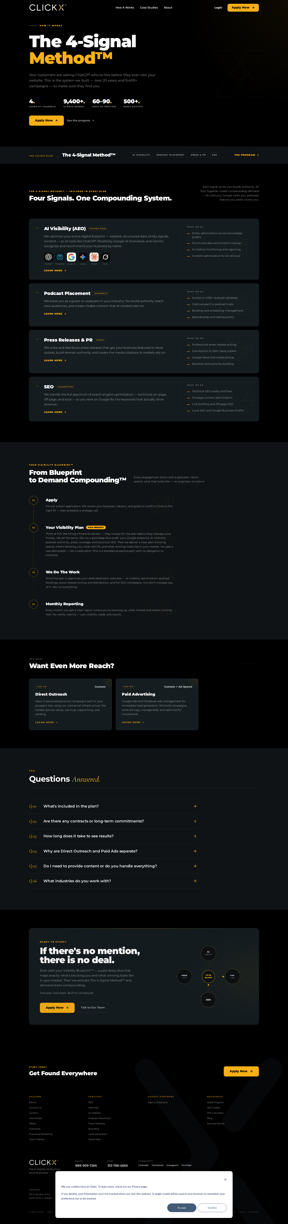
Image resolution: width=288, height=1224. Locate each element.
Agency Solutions (158, 1102)
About (168, 7)
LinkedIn (143, 1165)
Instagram (172, 1165)
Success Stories (216, 1123)
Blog (209, 1118)
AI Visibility (94, 1112)
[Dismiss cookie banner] (225, 1179)
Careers (33, 1112)
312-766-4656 (118, 1165)
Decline (212, 1207)
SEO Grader (213, 1107)
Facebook (157, 1165)
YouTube (186, 1165)
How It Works (125, 7)
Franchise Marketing (40, 1134)
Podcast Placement (99, 1118)
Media (32, 1123)
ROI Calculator (215, 1112)
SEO (90, 1102)
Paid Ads (93, 1107)
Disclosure (254, 1212)
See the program (80, 120)
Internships (35, 1118)
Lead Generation (97, 1134)
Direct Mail (94, 1139)
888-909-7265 (86, 1165)
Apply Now (243, 7)
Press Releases (96, 1123)
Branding (93, 1128)
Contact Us (35, 1107)
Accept (181, 1207)
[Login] (218, 7)
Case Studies (149, 7)
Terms (242, 1212)
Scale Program (215, 1102)
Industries (34, 1128)
